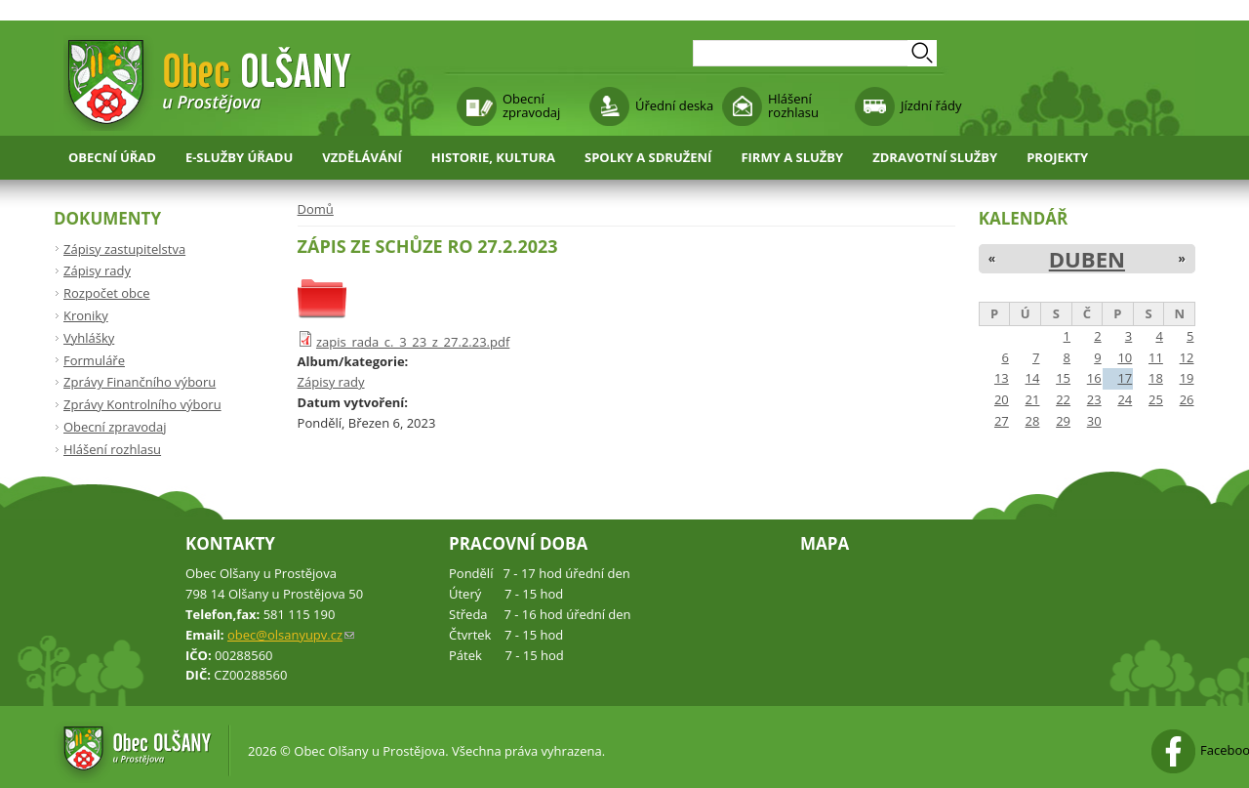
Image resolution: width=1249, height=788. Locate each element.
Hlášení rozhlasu (793, 105)
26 (1187, 399)
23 (1094, 399)
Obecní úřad (112, 157)
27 (1001, 421)
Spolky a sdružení (647, 157)
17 (1124, 378)
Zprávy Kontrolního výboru (142, 404)
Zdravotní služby (934, 157)
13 (1001, 378)
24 (1124, 399)
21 (1033, 399)
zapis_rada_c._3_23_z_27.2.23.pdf (412, 342)
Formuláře (94, 360)
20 (1001, 399)
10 (1124, 357)
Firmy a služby (792, 157)
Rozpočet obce (106, 293)
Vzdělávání (362, 157)
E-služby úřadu (239, 157)
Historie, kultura (493, 157)
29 (1063, 421)
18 (1155, 378)
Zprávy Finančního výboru (139, 382)
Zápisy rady (331, 382)
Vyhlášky (88, 338)
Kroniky (85, 315)
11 (1155, 357)
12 (1187, 357)
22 (1063, 399)
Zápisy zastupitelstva (124, 249)
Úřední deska (674, 105)
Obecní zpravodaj (531, 105)
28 (1033, 421)
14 (1033, 378)
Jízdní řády (931, 105)
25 (1155, 399)
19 (1187, 378)
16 (1094, 378)
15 (1063, 378)
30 (1094, 421)
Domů (316, 209)
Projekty (1057, 157)
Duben (1087, 258)
